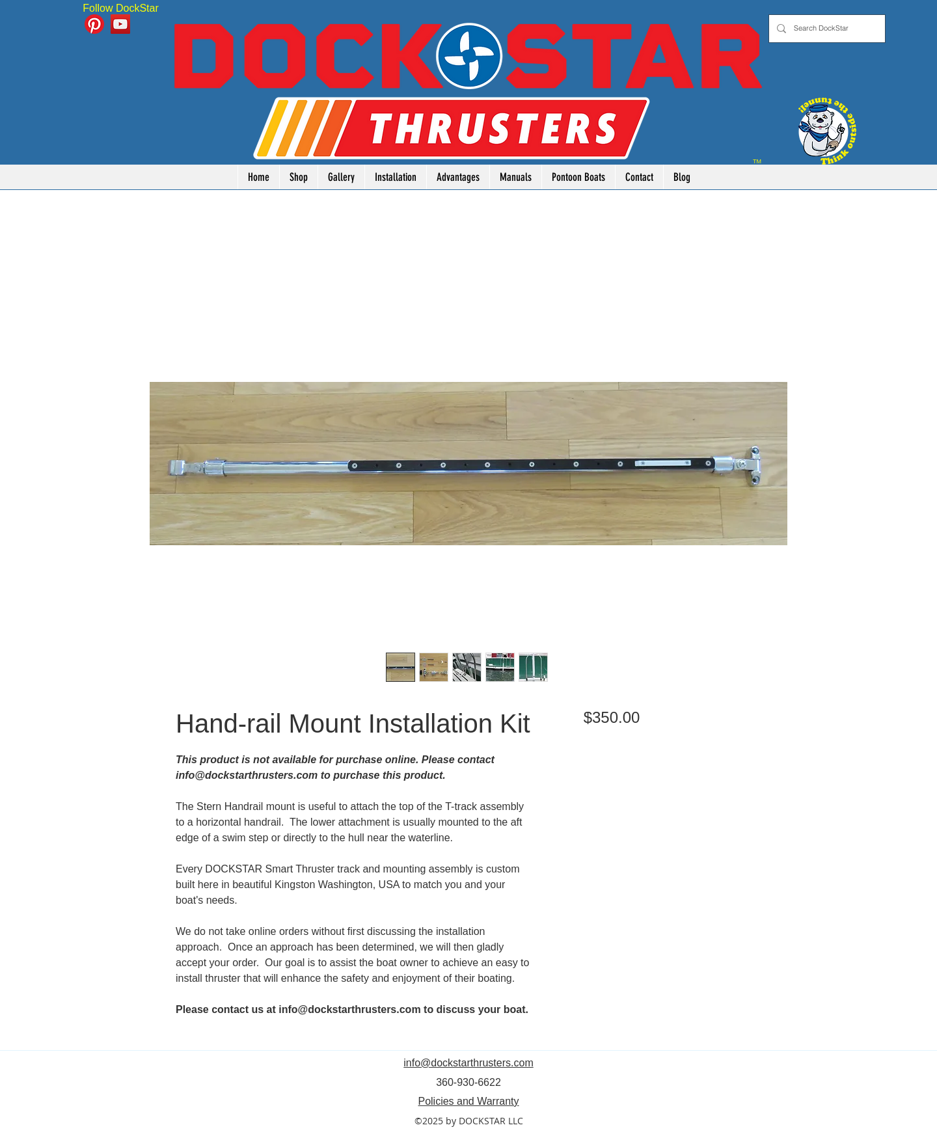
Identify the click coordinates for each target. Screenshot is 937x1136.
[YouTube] (120, 24)
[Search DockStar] (826, 28)
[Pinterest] (94, 24)
